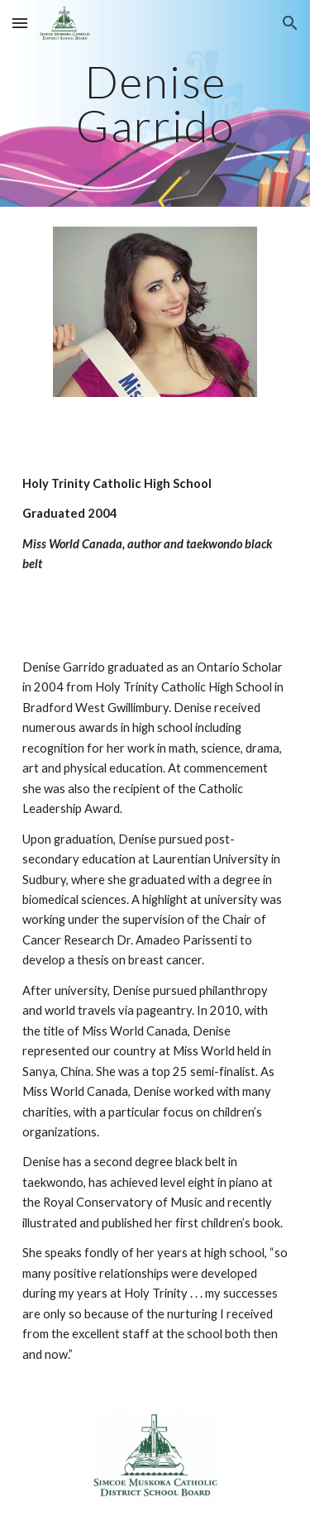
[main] (155, 104)
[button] (20, 22)
